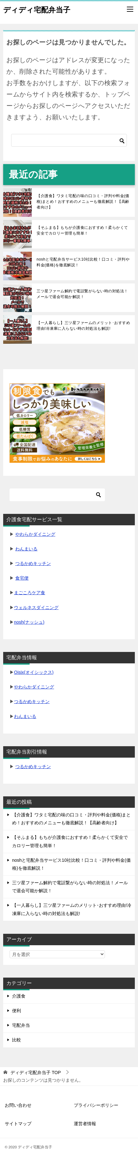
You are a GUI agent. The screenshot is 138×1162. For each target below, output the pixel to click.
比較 (16, 1039)
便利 (16, 1010)
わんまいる (26, 548)
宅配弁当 (21, 1025)
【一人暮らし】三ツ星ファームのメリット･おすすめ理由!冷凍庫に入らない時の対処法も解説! (83, 326)
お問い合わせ (18, 1105)
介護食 (18, 996)
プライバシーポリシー (96, 1105)
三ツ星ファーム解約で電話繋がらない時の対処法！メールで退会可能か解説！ (82, 294)
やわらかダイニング (35, 534)
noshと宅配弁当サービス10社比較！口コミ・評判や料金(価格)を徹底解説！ (83, 262)
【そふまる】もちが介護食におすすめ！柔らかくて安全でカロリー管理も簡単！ (82, 230)
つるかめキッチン (33, 563)
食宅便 (22, 578)
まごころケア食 (29, 592)
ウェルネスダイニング (36, 607)
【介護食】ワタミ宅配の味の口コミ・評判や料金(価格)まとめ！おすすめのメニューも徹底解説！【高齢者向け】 (83, 201)
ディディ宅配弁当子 (36, 9)
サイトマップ (18, 1123)
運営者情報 (85, 1123)
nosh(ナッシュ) (29, 622)
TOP (35, 1072)
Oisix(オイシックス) (33, 672)
